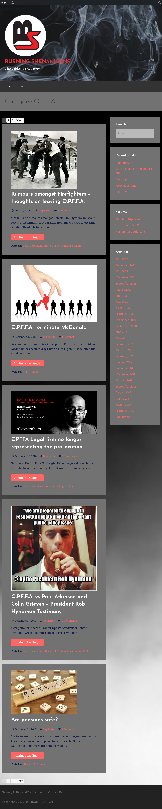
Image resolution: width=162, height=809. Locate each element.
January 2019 (124, 362)
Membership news (128, 219)
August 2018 (123, 392)
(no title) (121, 179)
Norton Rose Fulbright (130, 231)
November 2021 (125, 277)
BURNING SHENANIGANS (37, 62)
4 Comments (69, 620)
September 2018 (126, 386)
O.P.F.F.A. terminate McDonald (49, 327)
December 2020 (126, 320)
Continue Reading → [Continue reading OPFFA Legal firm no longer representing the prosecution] (27, 477)
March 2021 (123, 307)
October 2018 (124, 380)
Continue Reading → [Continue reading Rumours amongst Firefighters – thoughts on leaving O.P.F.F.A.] (27, 237)
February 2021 (125, 313)
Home (7, 86)
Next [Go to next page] (19, 120)
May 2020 (122, 338)
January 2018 (124, 416)
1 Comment (69, 336)
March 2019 (123, 350)
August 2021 (123, 289)
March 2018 (123, 404)
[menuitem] (12, 2)
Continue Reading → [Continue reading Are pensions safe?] (27, 755)
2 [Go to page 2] (8, 120)
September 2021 (126, 283)
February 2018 (125, 410)
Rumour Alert (124, 162)
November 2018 (126, 374)
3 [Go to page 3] (13, 120)
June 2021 (122, 295)
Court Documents (33, 245)
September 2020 (126, 326)
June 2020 (122, 332)
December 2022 (126, 265)
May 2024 (122, 259)
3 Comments (65, 210)
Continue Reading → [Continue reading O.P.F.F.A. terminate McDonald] (27, 363)
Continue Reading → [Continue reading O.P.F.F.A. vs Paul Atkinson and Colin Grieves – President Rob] (27, 642)
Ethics (47, 245)
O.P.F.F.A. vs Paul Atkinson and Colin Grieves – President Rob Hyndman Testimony (49, 604)
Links (20, 86)
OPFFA (55, 245)
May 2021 (122, 301)
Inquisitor (45, 210)
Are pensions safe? (34, 720)
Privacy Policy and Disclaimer (22, 792)
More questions (126, 185)
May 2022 (122, 271)
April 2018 (122, 398)
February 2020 (125, 344)
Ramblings (66, 245)
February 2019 (125, 356)
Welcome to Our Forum (131, 225)
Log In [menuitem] (4, 2)
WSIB (85, 651)
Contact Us (55, 792)
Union (77, 245)
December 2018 (125, 368)
